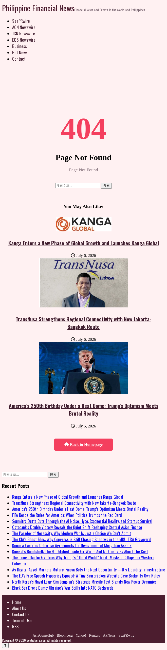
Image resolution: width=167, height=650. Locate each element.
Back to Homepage (83, 444)
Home (16, 602)
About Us (19, 608)
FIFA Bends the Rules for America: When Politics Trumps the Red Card (67, 515)
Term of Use (21, 620)
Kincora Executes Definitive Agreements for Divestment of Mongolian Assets (72, 545)
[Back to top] (5, 645)
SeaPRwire (21, 21)
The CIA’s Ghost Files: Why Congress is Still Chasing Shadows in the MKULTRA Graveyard (81, 539)
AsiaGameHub (43, 635)
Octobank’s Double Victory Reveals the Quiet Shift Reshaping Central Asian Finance (77, 527)
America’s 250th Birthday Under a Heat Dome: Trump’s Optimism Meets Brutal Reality (83, 409)
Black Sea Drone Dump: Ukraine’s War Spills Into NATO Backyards (63, 588)
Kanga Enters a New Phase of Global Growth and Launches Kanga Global (83, 243)
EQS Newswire (23, 40)
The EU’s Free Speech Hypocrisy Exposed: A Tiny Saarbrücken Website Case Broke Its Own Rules (86, 576)
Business (19, 46)
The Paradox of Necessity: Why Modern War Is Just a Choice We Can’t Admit (71, 533)
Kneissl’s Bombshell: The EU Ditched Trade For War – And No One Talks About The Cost (80, 551)
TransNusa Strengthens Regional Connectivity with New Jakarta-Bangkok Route (83, 322)
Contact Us (20, 614)
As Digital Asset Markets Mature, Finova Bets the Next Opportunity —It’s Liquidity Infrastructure (88, 570)
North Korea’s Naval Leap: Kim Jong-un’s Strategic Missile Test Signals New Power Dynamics (84, 582)
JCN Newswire (23, 33)
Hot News (20, 52)
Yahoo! (81, 635)
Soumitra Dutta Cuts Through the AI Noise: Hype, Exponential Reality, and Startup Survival (82, 521)
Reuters (94, 635)
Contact (19, 59)
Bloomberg (65, 635)
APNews (109, 635)
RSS (15, 626)
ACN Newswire (23, 27)
